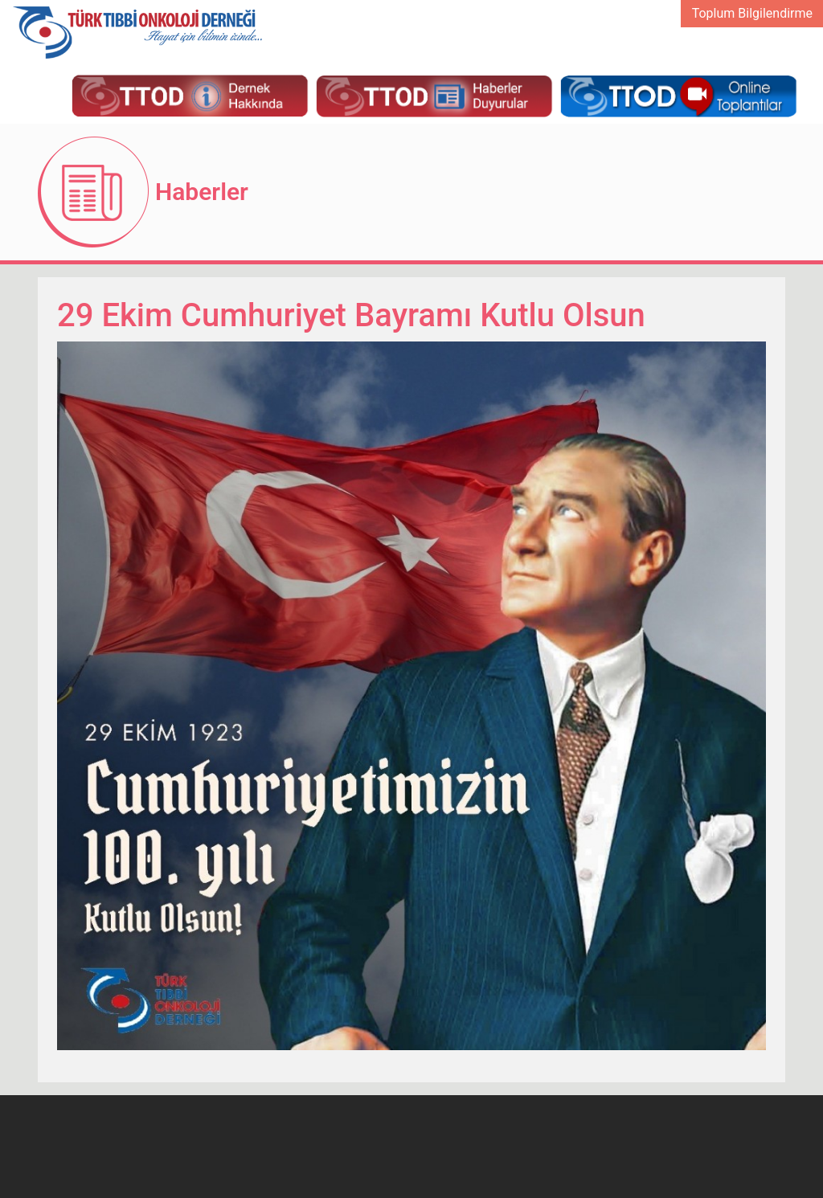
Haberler (201, 192)
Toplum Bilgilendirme (752, 13)
